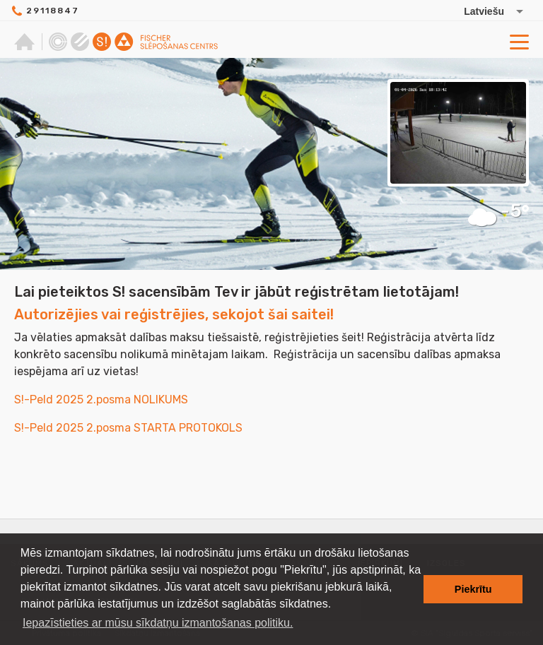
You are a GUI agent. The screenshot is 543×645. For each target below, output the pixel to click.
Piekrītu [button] (473, 589)
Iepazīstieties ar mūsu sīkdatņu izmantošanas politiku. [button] (158, 623)
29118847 (52, 11)
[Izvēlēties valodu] (479, 11)
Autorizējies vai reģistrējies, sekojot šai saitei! (174, 314)
